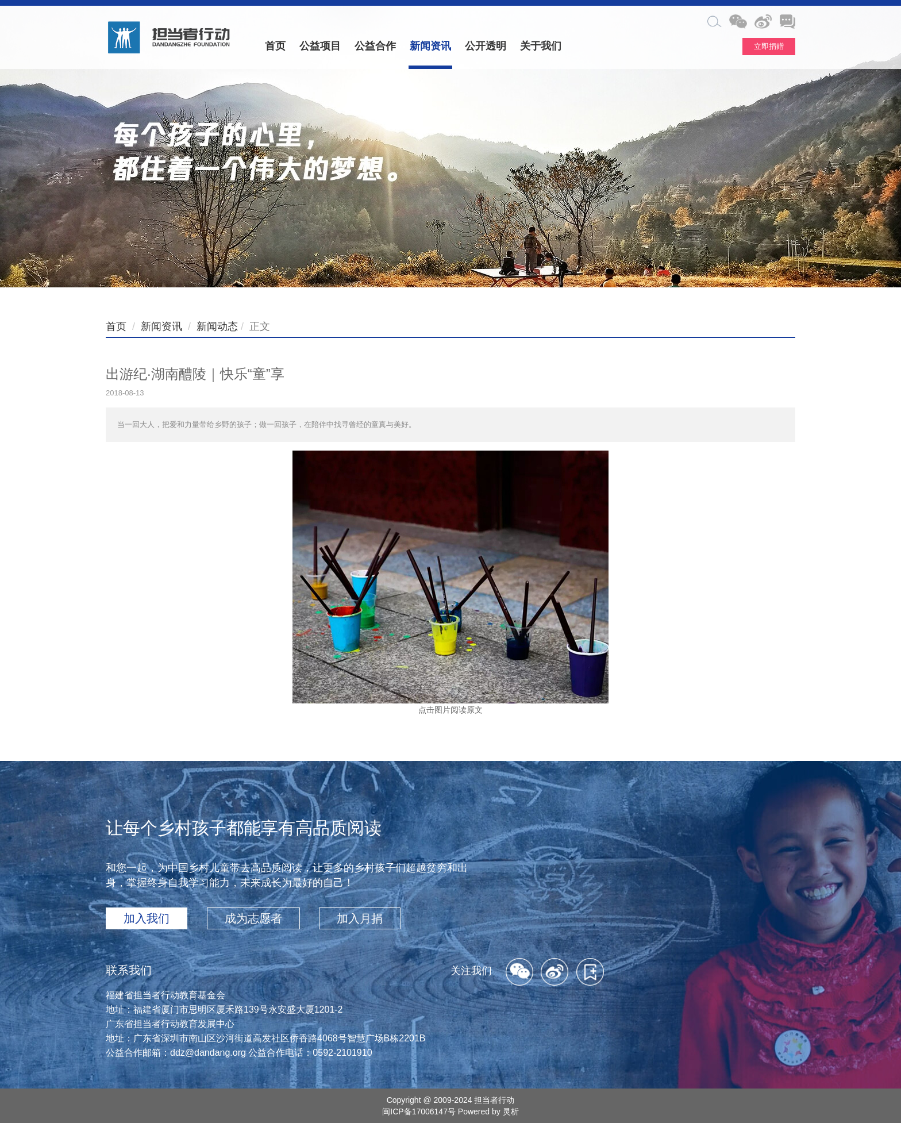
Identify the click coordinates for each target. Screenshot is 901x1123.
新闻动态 (217, 326)
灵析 (511, 1111)
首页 (275, 46)
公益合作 (375, 46)
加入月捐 (360, 918)
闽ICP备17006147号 (419, 1111)
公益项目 (320, 46)
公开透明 (485, 46)
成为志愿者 (253, 918)
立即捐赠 (769, 46)
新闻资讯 (430, 46)
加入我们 (147, 918)
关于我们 (540, 46)
